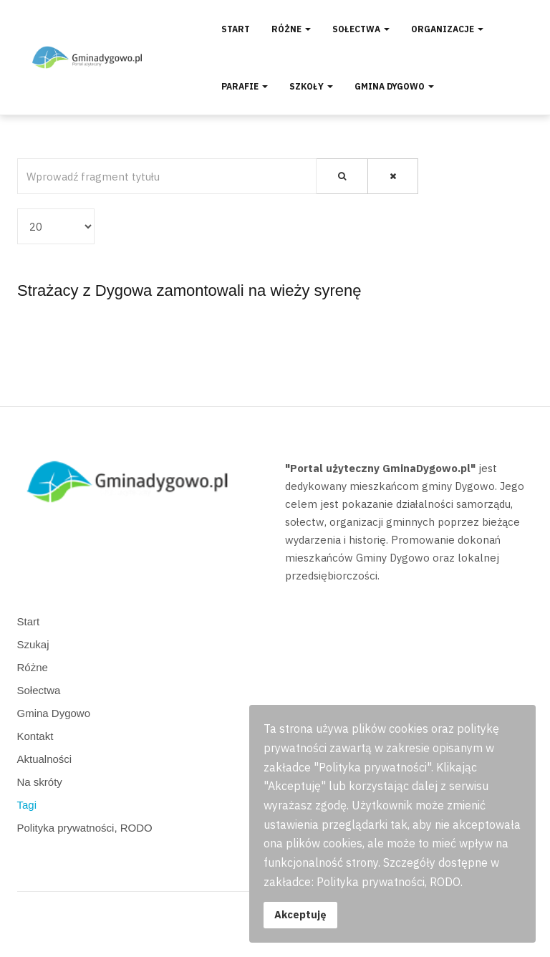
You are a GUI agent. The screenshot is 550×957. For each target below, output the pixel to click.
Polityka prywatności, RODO (85, 828)
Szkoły (311, 86)
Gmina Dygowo (394, 86)
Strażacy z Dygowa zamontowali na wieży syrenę (189, 290)
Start (235, 29)
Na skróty (39, 782)
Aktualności (44, 759)
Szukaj (33, 644)
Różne (291, 29)
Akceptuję (300, 914)
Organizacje (447, 29)
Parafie (244, 86)
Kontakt (35, 736)
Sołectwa (361, 29)
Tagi (27, 805)
